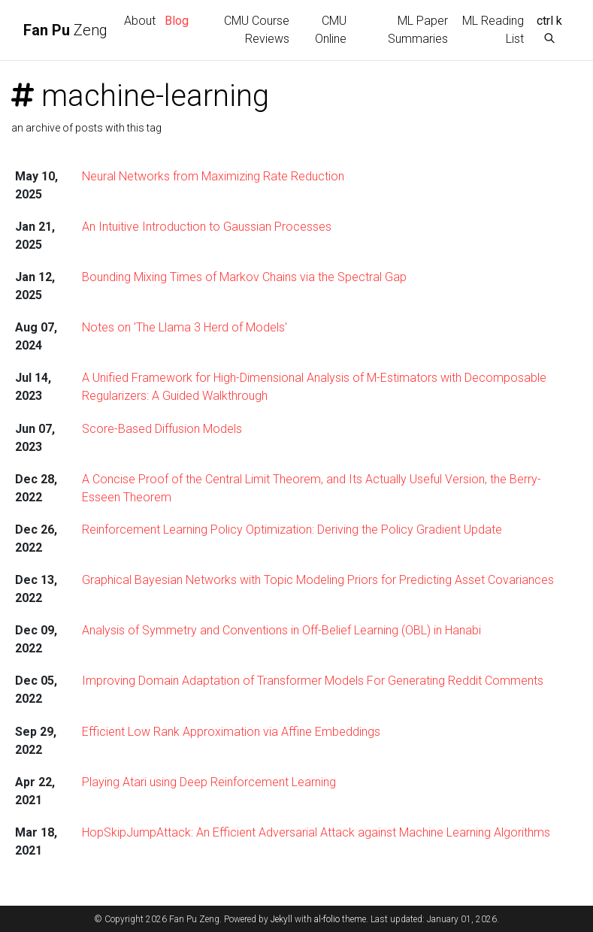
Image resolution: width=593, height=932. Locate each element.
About (140, 21)
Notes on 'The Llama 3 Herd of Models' (184, 327)
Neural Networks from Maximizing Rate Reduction (213, 176)
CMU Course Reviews (256, 30)
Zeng (65, 30)
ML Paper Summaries (418, 30)
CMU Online (330, 30)
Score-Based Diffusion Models (162, 429)
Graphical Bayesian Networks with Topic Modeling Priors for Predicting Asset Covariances (318, 580)
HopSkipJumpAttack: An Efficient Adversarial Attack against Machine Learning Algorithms (316, 832)
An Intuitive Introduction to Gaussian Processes (206, 226)
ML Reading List (493, 30)
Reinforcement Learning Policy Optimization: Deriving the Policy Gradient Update (292, 529)
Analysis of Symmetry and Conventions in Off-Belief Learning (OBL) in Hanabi (281, 630)
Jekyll (281, 919)
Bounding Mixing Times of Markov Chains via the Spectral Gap (244, 277)
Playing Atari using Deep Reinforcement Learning (209, 782)
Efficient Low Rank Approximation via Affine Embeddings (231, 732)
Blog (177, 21)
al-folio (327, 919)
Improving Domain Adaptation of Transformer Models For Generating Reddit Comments (312, 680)
